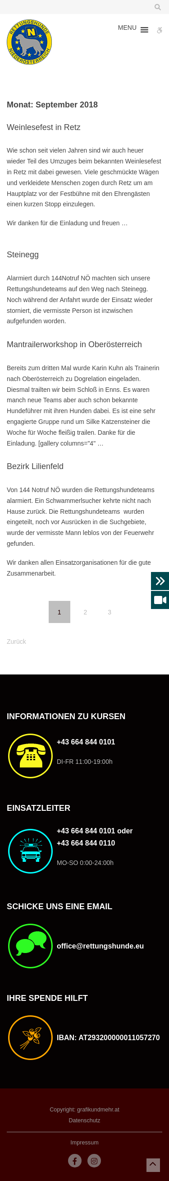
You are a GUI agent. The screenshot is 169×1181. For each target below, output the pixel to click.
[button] (127, 29)
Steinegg (23, 254)
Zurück (16, 641)
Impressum (84, 1142)
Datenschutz (84, 1120)
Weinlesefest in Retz (44, 127)
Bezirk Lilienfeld (35, 466)
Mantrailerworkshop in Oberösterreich (74, 344)
